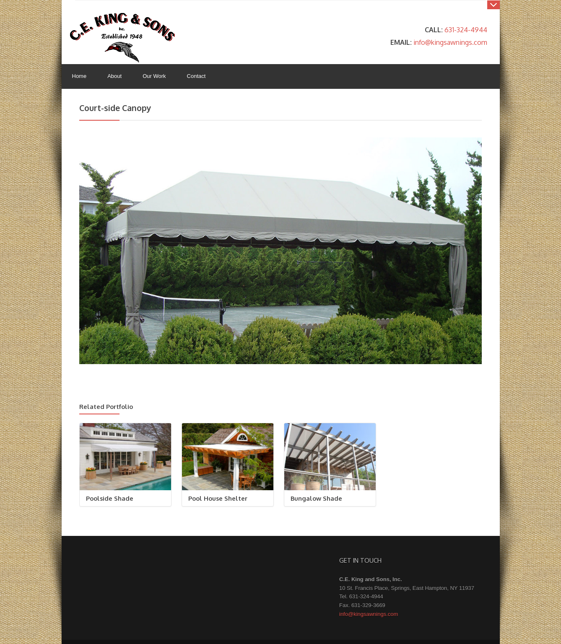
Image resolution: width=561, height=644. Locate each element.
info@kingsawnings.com (450, 42)
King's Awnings (122, 37)
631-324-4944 (465, 29)
